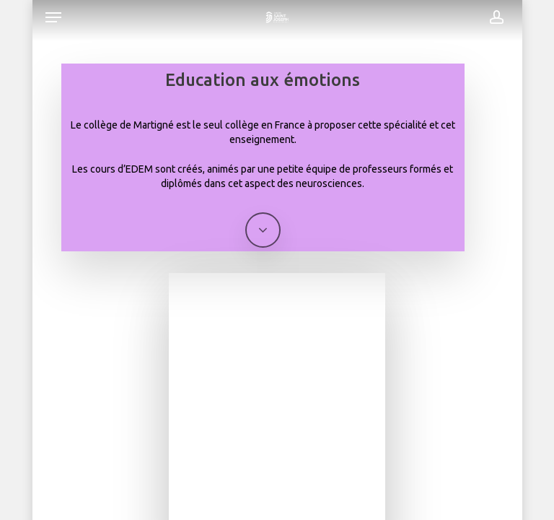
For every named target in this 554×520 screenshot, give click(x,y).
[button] (53, 17)
